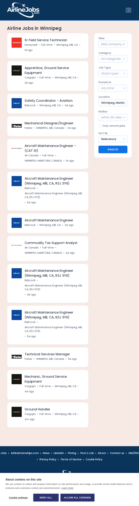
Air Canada (32, 155)
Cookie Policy (94, 459)
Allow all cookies (77, 497)
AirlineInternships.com (25, 453)
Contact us (117, 453)
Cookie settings (18, 497)
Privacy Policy (47, 459)
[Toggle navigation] (128, 10)
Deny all (46, 497)
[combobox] (112, 59)
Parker (28, 128)
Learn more (67, 488)
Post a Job (87, 453)
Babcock (30, 105)
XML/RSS (133, 453)
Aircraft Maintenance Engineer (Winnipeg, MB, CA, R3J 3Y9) (53, 195)
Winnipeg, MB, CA (67, 45)
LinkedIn (59, 453)
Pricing (72, 453)
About (102, 453)
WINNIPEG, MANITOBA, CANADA (43, 160)
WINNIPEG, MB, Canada (50, 128)
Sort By (103, 133)
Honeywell (31, 45)
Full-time (46, 45)
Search (113, 149)
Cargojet (30, 77)
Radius (102, 111)
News (46, 453)
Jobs (3, 453)
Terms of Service (70, 459)
